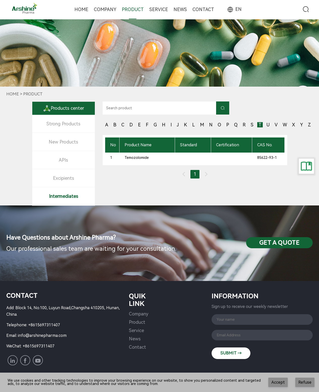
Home (81, 9)
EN (234, 9)
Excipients (63, 178)
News (180, 9)
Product (133, 9)
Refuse (304, 382)
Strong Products (63, 123)
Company (105, 9)
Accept (278, 382)
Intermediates (63, 196)
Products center (63, 108)
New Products (63, 142)
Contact (203, 9)
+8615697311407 (44, 325)
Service (158, 9)
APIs (63, 160)
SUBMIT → (231, 353)
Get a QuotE (279, 242)
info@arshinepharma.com (42, 335)
